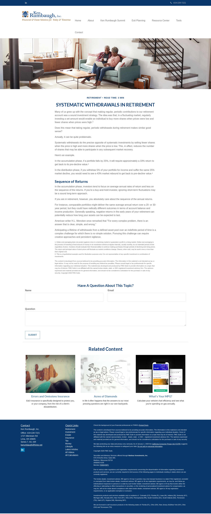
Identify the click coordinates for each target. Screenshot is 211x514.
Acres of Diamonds (105, 396)
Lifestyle (69, 447)
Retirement (70, 430)
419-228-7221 (178, 3)
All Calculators (71, 456)
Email (111, 291)
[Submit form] (32, 335)
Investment (70, 432)
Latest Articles (71, 450)
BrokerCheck (143, 426)
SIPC (107, 465)
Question (30, 309)
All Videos (69, 453)
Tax (67, 441)
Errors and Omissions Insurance (50, 396)
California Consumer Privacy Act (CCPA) (166, 444)
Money (68, 444)
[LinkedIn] (26, 2)
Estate (68, 435)
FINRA (102, 465)
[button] (91, 16)
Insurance (69, 438)
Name (28, 291)
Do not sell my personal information (150, 447)
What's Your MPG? (160, 396)
